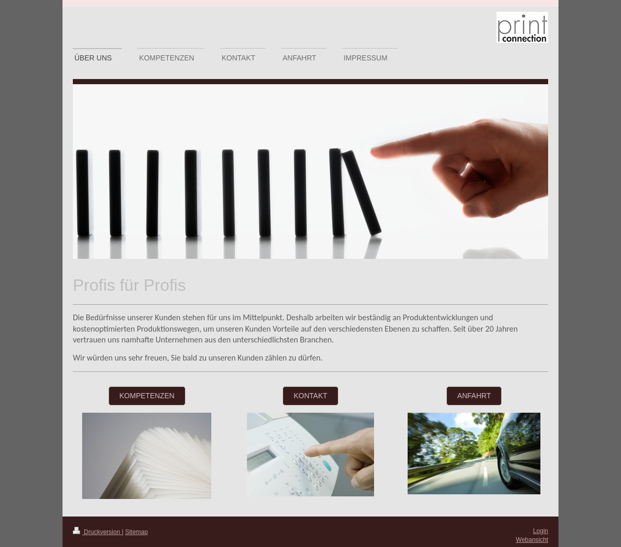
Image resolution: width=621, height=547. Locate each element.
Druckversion (97, 532)
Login (540, 531)
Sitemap (136, 532)
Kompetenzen (147, 396)
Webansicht (532, 539)
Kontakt (310, 396)
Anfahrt (474, 396)
